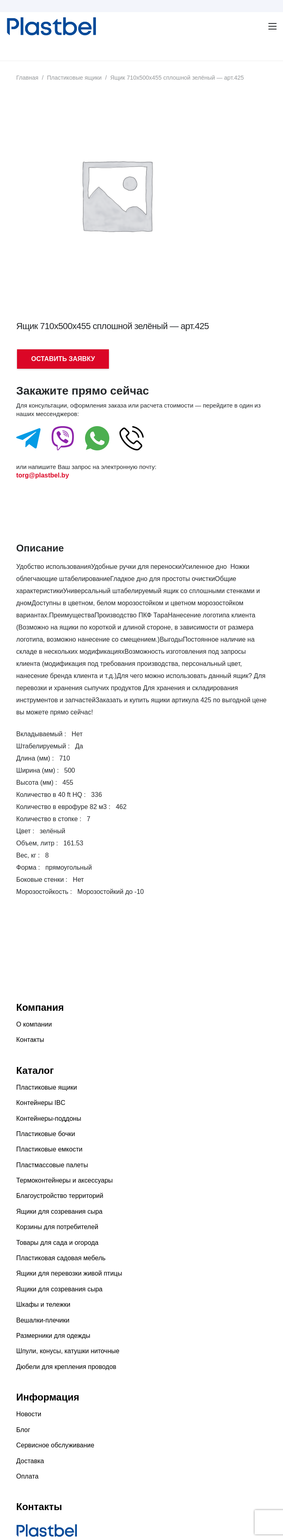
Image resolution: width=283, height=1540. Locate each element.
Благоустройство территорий (59, 1195)
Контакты (30, 1039)
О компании (34, 1024)
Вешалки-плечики (42, 1320)
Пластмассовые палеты (52, 1165)
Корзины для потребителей (57, 1226)
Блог (23, 1429)
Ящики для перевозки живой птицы (69, 1273)
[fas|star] (28, 440)
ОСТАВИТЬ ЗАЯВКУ (63, 358)
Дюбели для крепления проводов (66, 1366)
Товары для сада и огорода (57, 1242)
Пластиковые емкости (49, 1149)
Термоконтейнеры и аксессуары (64, 1180)
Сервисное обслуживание (55, 1445)
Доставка (30, 1461)
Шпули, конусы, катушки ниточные (67, 1351)
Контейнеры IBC (40, 1102)
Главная (27, 77)
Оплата (27, 1476)
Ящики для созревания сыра (59, 1211)
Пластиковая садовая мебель (61, 1258)
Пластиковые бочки (45, 1133)
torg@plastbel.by (42, 475)
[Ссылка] (10, 26)
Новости (28, 1414)
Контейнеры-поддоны (48, 1118)
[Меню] (10, 50)
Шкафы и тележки (43, 1304)
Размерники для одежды (53, 1335)
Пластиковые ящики (74, 77)
